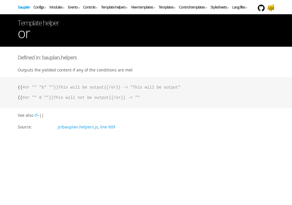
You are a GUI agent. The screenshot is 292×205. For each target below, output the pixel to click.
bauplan (24, 7)
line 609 (107, 127)
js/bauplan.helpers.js (78, 127)
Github (263, 14)
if (36, 115)
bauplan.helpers (59, 57)
